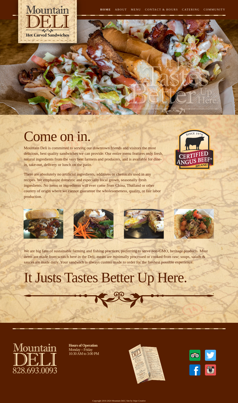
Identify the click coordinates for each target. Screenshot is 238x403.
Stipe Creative (139, 401)
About (121, 9)
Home (105, 9)
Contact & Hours (161, 9)
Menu (136, 9)
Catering (191, 9)
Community (214, 9)
